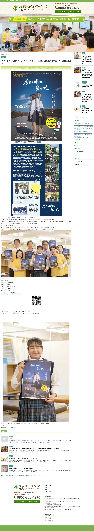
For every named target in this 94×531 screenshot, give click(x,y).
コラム (75, 147)
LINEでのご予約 (78, 164)
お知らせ (4, 425)
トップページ (77, 155)
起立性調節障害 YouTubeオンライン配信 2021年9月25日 (23, 458)
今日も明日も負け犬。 (12, 427)
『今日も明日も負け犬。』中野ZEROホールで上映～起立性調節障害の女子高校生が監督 (87, 60)
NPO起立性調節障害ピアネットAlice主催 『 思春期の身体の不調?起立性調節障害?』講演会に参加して (87, 98)
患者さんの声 (77, 148)
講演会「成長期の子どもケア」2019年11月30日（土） (22, 468)
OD (6, 427)
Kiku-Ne (4, 427)
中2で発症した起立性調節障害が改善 (81, 131)
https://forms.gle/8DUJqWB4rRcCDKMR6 (11, 294)
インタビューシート (13, 438)
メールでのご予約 (78, 161)
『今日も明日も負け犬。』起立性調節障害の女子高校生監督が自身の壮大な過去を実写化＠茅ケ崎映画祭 (34, 448)
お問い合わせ (77, 158)
